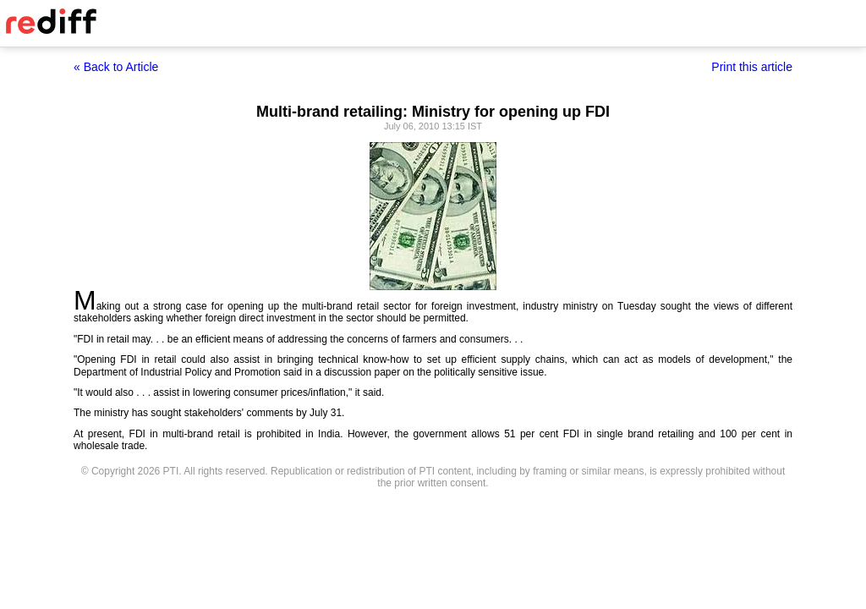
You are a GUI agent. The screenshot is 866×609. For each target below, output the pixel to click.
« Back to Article (116, 67)
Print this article (751, 67)
